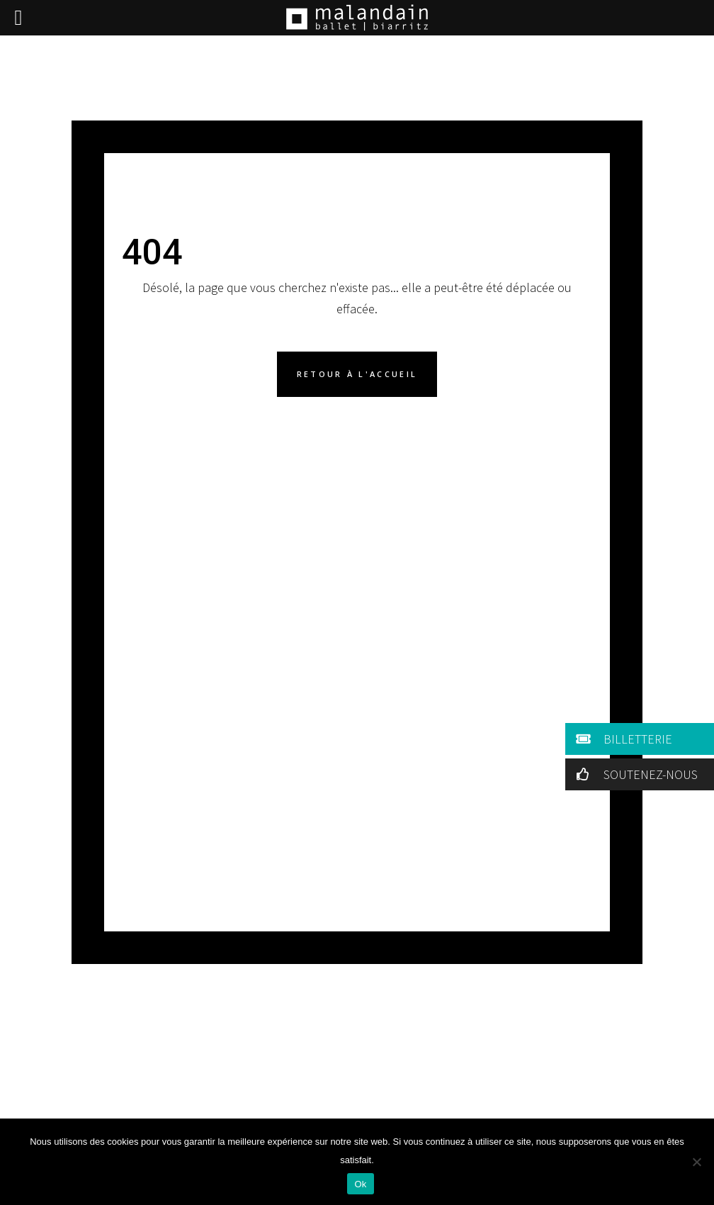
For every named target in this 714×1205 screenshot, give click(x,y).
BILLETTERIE (621, 739)
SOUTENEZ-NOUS (634, 774)
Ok (360, 1184)
